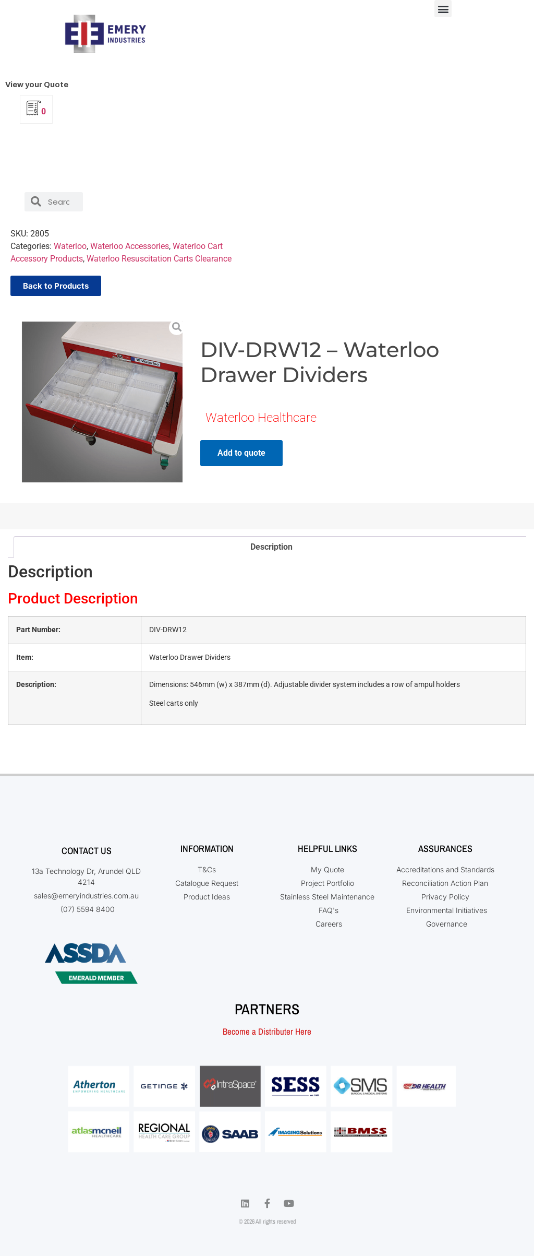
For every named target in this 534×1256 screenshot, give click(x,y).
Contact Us (87, 850)
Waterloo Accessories (129, 246)
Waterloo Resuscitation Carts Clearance (159, 259)
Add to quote (241, 453)
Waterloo (70, 246)
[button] (443, 8)
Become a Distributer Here (267, 1031)
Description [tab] (271, 547)
